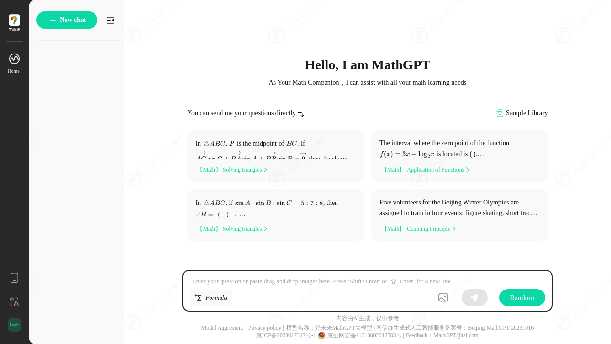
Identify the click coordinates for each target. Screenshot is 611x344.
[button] (443, 297)
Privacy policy (265, 327)
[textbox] (362, 280)
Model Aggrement (222, 327)
